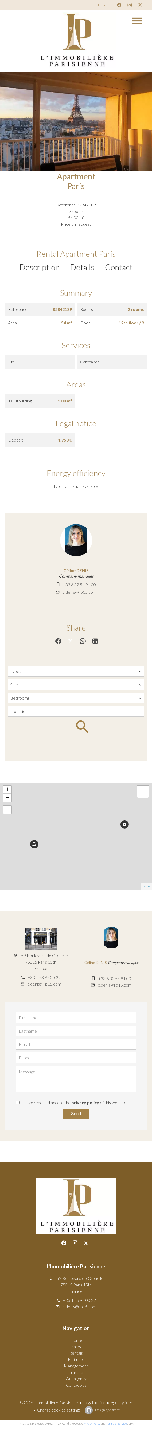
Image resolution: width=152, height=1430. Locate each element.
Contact (118, 267)
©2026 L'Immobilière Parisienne (49, 1402)
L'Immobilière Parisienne (76, 1266)
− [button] (7, 798)
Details (82, 267)
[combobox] (76, 671)
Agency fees (122, 1402)
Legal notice (94, 1402)
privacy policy (85, 1102)
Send (76, 1113)
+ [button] (7, 790)
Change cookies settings (59, 1409)
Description (40, 267)
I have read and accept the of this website (74, 1102)
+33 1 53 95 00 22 (44, 977)
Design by (107, 1410)
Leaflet (146, 886)
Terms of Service (116, 1423)
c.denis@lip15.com (79, 592)
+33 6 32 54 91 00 (79, 584)
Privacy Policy (91, 1423)
